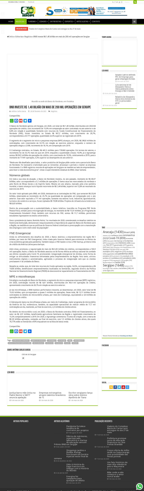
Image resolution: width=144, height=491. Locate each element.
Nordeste (59, 343)
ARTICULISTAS (82, 21)
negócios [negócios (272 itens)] (120, 252)
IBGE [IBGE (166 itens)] (110, 247)
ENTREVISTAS (55, 21)
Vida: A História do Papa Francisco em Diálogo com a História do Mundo (77, 467)
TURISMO (32, 21)
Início (10, 37)
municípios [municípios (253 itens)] (108, 251)
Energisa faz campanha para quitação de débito (75, 478)
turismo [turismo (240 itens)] (126, 268)
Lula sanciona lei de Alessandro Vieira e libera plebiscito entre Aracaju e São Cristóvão (124, 88)
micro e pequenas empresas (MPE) (19, 343)
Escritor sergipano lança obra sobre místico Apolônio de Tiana (80, 395)
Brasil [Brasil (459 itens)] (129, 232)
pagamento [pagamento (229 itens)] (112, 254)
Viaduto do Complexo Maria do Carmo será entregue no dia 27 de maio (54, 29)
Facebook (31, 2)
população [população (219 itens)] (128, 256)
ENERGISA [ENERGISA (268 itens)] (124, 243)
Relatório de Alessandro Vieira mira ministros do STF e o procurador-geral (125, 100)
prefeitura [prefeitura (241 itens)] (117, 258)
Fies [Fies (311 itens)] (110, 245)
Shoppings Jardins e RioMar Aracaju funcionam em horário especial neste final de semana (71, 454)
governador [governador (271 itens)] (120, 245)
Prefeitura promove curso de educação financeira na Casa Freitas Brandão (116, 441)
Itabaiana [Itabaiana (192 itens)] (107, 249)
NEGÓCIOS (20, 21)
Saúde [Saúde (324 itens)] (120, 262)
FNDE (70, 340)
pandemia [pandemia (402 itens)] (125, 254)
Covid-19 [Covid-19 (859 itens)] (117, 238)
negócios (49, 343)
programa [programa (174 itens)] (107, 260)
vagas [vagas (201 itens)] (110, 270)
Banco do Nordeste (38, 340)
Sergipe (75, 343)
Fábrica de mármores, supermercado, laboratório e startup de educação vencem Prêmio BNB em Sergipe (71, 440)
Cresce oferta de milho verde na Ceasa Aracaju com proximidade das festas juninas (118, 453)
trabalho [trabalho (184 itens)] (117, 268)
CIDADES (42, 21)
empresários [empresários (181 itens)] (112, 243)
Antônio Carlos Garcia (18, 111)
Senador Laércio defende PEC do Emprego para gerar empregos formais (125, 77)
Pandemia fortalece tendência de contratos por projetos (77, 428)
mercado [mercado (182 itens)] (124, 249)
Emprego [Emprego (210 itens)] (121, 241)
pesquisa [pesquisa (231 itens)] (108, 256)
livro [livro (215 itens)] (116, 249)
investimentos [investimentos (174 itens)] (129, 247)
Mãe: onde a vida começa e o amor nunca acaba (115, 474)
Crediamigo (52, 340)
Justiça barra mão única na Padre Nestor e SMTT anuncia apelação (22, 395)
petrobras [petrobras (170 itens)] (117, 256)
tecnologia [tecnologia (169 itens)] (107, 268)
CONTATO (96, 21)
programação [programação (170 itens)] (117, 260)
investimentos (79, 340)
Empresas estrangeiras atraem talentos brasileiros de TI (52, 395)
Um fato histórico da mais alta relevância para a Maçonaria (117, 464)
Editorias (19, 37)
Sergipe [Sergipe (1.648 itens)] (113, 265)
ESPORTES (69, 21)
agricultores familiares (21, 340)
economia (62, 340)
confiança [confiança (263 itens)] (116, 235)
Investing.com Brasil (126, 335)
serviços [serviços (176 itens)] (129, 266)
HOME (11, 21)
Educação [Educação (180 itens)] (111, 241)
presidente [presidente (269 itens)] (130, 258)
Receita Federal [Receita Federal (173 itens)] (109, 262)
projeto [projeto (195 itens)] (128, 260)
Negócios (28, 37)
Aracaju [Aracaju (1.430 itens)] (113, 232)
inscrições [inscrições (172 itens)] (118, 247)
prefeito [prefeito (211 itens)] (107, 258)
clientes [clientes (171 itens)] (107, 235)
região (67, 343)
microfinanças (38, 343)
